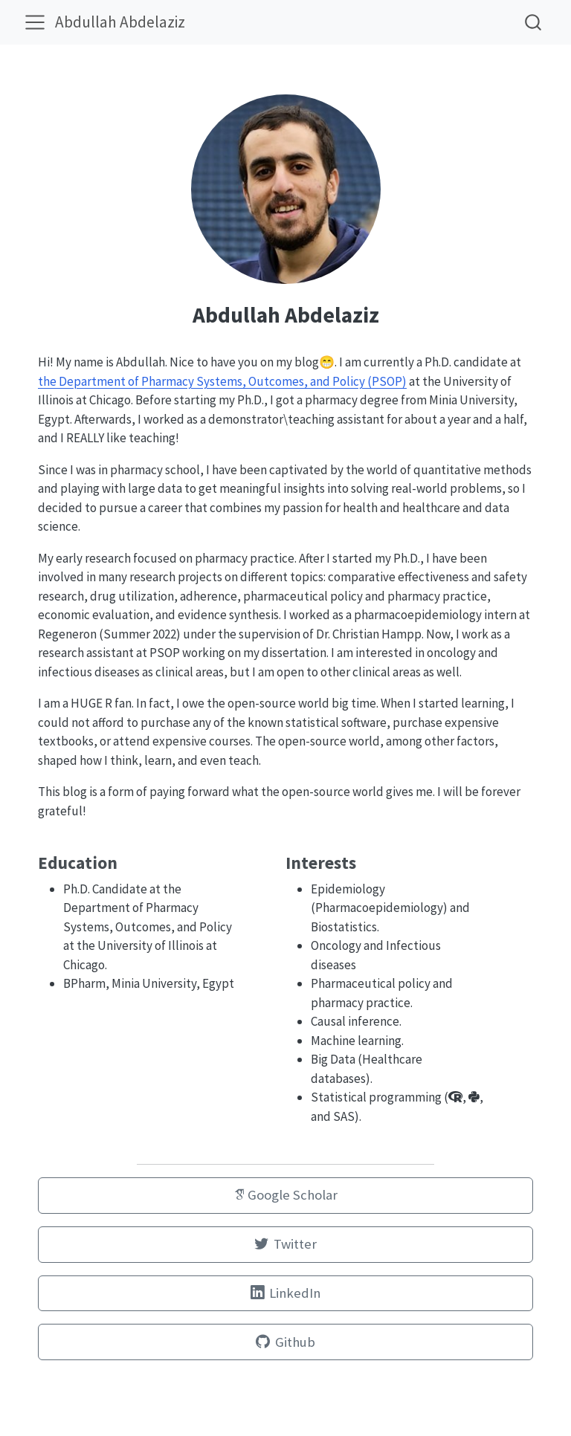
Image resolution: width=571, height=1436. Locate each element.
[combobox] (534, 22)
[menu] (35, 22)
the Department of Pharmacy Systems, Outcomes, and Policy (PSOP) (222, 381)
